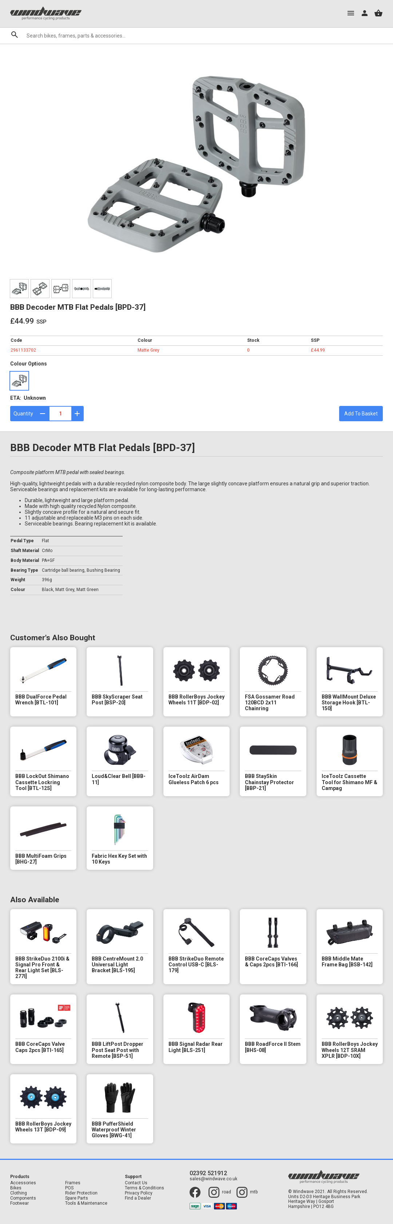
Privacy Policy (138, 1193)
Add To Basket (361, 414)
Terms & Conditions (144, 1188)
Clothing (18, 1193)
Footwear (19, 1203)
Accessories (23, 1183)
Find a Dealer (138, 1198)
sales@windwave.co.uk (213, 1179)
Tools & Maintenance (86, 1203)
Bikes (15, 1188)
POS (69, 1188)
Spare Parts (76, 1198)
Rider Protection (81, 1193)
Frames (72, 1183)
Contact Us (136, 1183)
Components (23, 1198)
